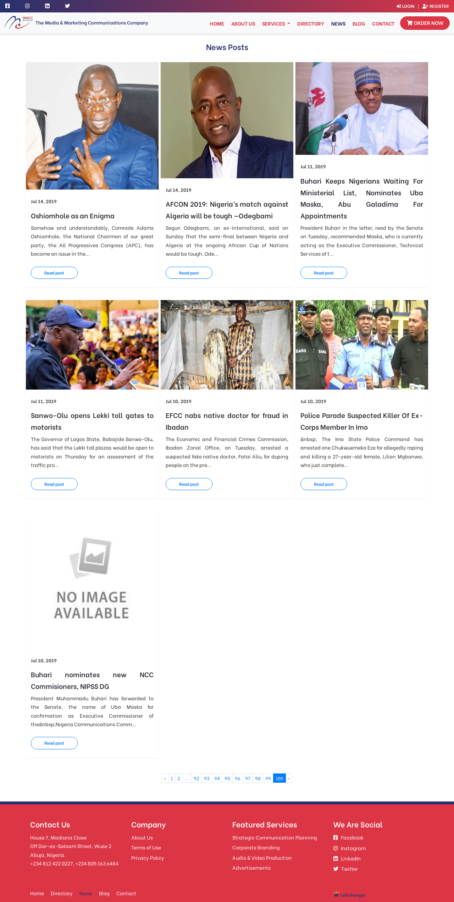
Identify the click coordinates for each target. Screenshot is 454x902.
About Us (243, 23)
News (338, 23)
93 (207, 746)
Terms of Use (146, 815)
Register (435, 5)
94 (217, 746)
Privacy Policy (147, 825)
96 (237, 746)
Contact (383, 23)
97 (247, 746)
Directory (310, 23)
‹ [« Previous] (165, 746)
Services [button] (274, 23)
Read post (59, 262)
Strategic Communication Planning (274, 805)
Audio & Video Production (262, 825)
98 (258, 746)
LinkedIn (347, 826)
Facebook (348, 805)
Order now (425, 23)
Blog (359, 23)
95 (227, 746)
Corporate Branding (256, 815)
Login (402, 5)
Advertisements (251, 835)
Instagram (349, 816)
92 (196, 746)
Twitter (345, 836)
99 (268, 746)
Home (218, 23)
